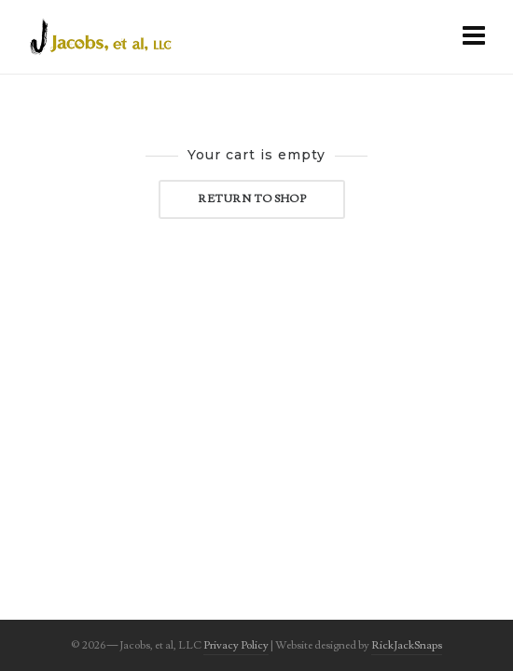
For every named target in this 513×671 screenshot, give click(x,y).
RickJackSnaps (406, 645)
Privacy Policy (236, 645)
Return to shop (252, 199)
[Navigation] (474, 37)
